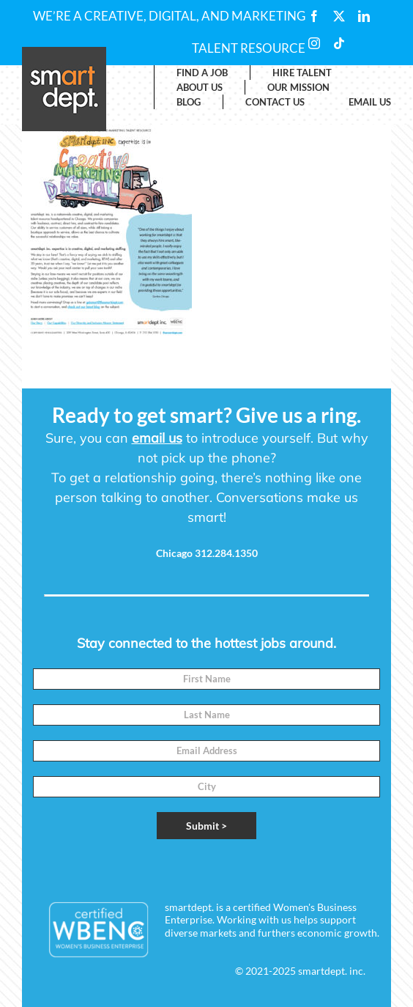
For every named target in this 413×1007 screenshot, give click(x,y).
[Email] (206, 750)
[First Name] (206, 679)
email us (157, 437)
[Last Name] (206, 715)
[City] (206, 786)
